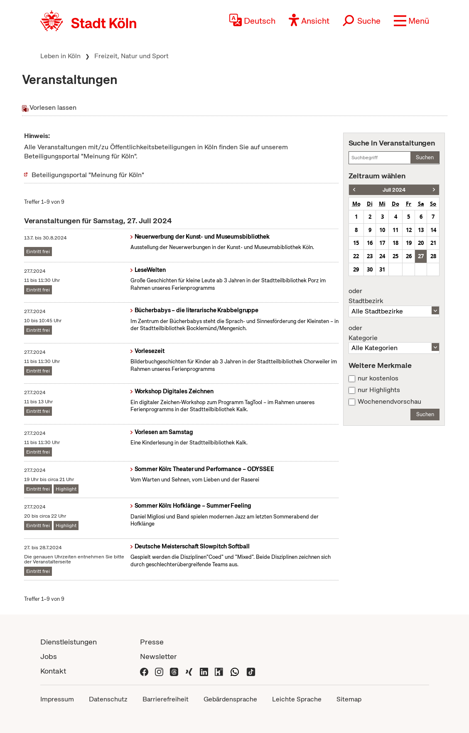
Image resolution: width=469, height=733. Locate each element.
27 (421, 256)
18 (395, 243)
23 (370, 256)
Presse (152, 642)
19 (409, 243)
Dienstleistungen (68, 642)
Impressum (57, 699)
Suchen (425, 157)
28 (433, 256)
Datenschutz (108, 699)
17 (382, 243)
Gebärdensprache (230, 699)
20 (421, 243)
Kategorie (394, 333)
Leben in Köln (60, 56)
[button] (411, 20)
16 (370, 243)
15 (356, 243)
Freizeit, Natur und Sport (131, 56)
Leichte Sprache (297, 699)
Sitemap (348, 699)
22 (356, 256)
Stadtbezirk (394, 296)
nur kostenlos (378, 378)
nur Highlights (379, 390)
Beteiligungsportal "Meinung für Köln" (88, 174)
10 (382, 230)
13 (421, 230)
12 (409, 230)
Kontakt (53, 671)
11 (395, 230)
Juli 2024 (394, 189)
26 (409, 256)
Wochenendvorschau (389, 401)
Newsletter (158, 656)
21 (433, 243)
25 (395, 256)
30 (370, 269)
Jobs (48, 656)
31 (382, 269)
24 (382, 256)
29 (356, 269)
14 (433, 230)
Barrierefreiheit (165, 699)
